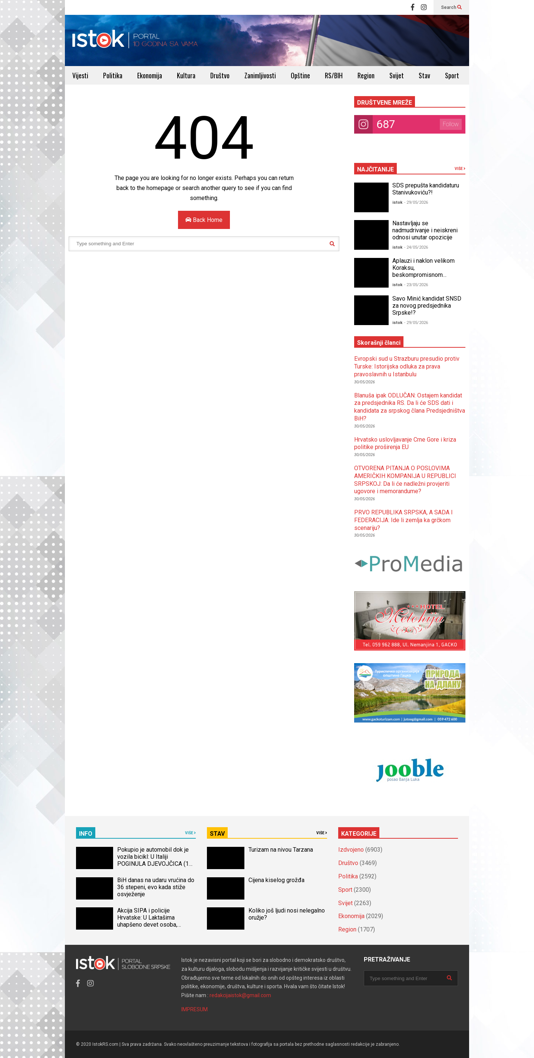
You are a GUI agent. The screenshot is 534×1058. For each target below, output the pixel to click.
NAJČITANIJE (375, 169)
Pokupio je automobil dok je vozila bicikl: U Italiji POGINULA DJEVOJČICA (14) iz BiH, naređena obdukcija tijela (155, 863)
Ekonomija (149, 75)
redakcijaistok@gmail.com (240, 995)
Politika (112, 75)
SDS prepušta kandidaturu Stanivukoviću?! (425, 189)
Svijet (396, 75)
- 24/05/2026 (416, 247)
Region (366, 75)
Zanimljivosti (260, 75)
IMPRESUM (194, 1009)
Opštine (300, 75)
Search (451, 7)
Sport (452, 75)
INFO (85, 833)
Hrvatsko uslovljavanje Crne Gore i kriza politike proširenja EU (405, 443)
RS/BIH (334, 75)
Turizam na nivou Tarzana (280, 849)
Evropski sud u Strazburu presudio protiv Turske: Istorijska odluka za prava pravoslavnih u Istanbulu (406, 366)
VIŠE (460, 169)
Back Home (203, 219)
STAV (217, 833)
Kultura (186, 75)
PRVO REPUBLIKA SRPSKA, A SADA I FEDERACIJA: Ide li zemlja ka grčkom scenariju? (403, 520)
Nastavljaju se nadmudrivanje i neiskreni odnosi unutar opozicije (425, 230)
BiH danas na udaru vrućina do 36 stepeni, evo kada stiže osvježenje (155, 887)
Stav (424, 75)
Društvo (220, 75)
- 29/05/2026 (416, 202)
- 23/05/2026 (416, 284)
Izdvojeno (351, 849)
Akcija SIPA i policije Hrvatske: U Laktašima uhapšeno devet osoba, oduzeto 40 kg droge (147, 921)
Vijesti (80, 75)
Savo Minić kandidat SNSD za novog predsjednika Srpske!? (426, 305)
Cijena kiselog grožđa (276, 880)
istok (397, 202)
